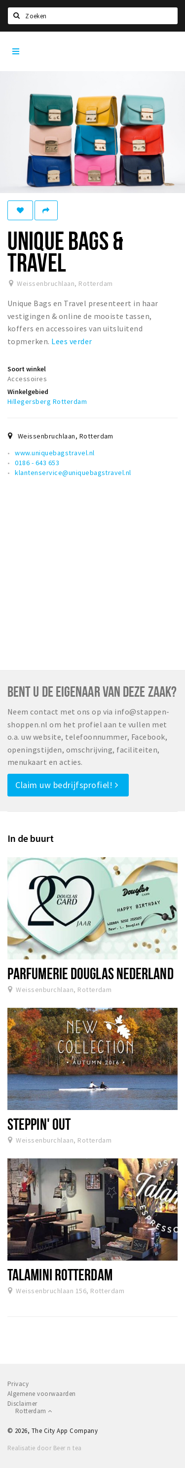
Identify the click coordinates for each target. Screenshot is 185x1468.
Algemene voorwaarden (41, 1393)
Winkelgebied (27, 391)
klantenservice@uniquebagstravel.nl (73, 472)
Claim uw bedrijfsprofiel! (66, 785)
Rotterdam (33, 1411)
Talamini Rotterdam (59, 1274)
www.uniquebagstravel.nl (54, 452)
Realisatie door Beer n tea (44, 1448)
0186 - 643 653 (37, 462)
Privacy (18, 1384)
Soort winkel (26, 368)
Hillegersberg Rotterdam (47, 401)
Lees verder (71, 341)
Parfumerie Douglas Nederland (90, 973)
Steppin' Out (39, 1123)
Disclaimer (22, 1403)
